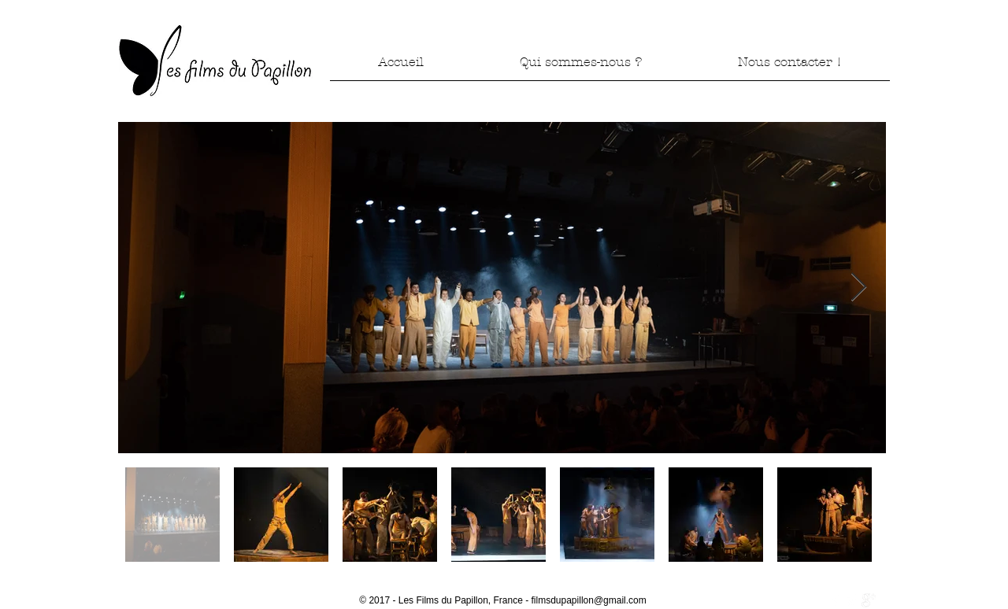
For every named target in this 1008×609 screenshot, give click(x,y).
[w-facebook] (835, 600)
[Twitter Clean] (852, 600)
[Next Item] (859, 287)
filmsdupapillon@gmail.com (589, 600)
